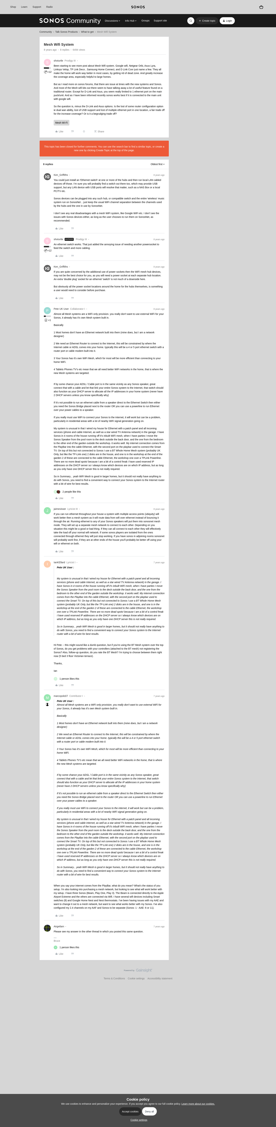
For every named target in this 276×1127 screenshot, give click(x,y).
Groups (145, 20)
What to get (87, 31)
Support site (160, 20)
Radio (49, 6)
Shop (13, 6)
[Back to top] (268, 973)
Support (37, 6)
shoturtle (58, 60)
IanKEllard (59, 562)
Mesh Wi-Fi (61, 122)
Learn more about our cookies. (198, 1103)
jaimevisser (60, 509)
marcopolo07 (61, 696)
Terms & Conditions (114, 978)
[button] (207, 20)
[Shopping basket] (261, 7)
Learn (24, 6)
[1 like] (66, 679)
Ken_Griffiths (61, 175)
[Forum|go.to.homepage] (70, 20)
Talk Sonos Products (66, 31)
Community (45, 31)
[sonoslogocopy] (138, 7)
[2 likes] (67, 492)
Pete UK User (61, 308)
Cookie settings (136, 978)
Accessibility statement (160, 978)
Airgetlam (59, 926)
